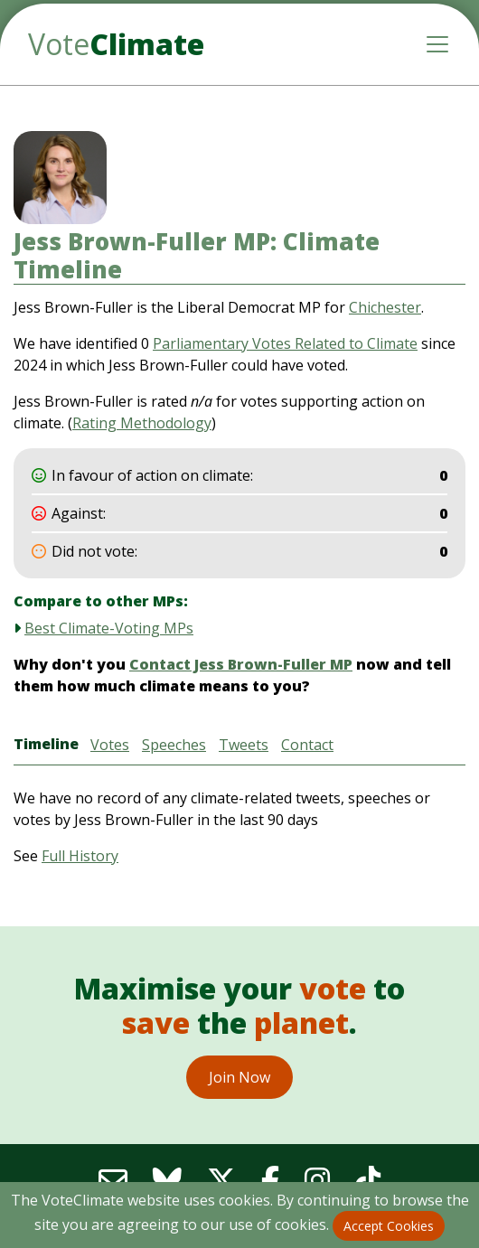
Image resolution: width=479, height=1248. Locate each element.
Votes (109, 745)
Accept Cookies (388, 1225)
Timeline (46, 744)
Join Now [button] (239, 1077)
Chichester (385, 307)
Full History (80, 856)
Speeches (174, 745)
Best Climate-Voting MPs (108, 628)
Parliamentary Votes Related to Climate (285, 343)
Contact (307, 745)
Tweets (243, 745)
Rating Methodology (141, 423)
